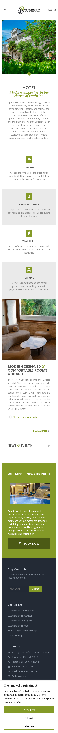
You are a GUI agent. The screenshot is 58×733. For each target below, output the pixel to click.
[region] (29, 706)
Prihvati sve (29, 709)
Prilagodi (29, 718)
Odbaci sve (29, 726)
